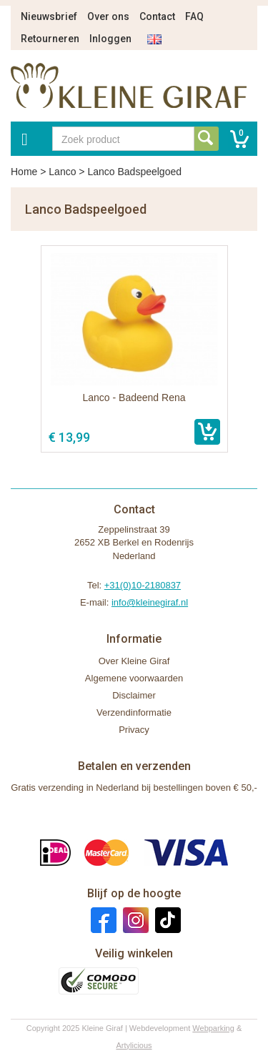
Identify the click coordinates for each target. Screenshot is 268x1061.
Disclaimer (134, 695)
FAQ (194, 16)
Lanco (62, 171)
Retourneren (50, 38)
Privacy (134, 729)
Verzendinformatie (134, 712)
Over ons (108, 16)
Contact (157, 16)
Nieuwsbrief (49, 16)
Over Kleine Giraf (134, 661)
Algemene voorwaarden (134, 678)
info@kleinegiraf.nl (149, 602)
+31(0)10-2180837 (142, 585)
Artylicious (134, 1045)
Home (24, 171)
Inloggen (110, 38)
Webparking (213, 1028)
